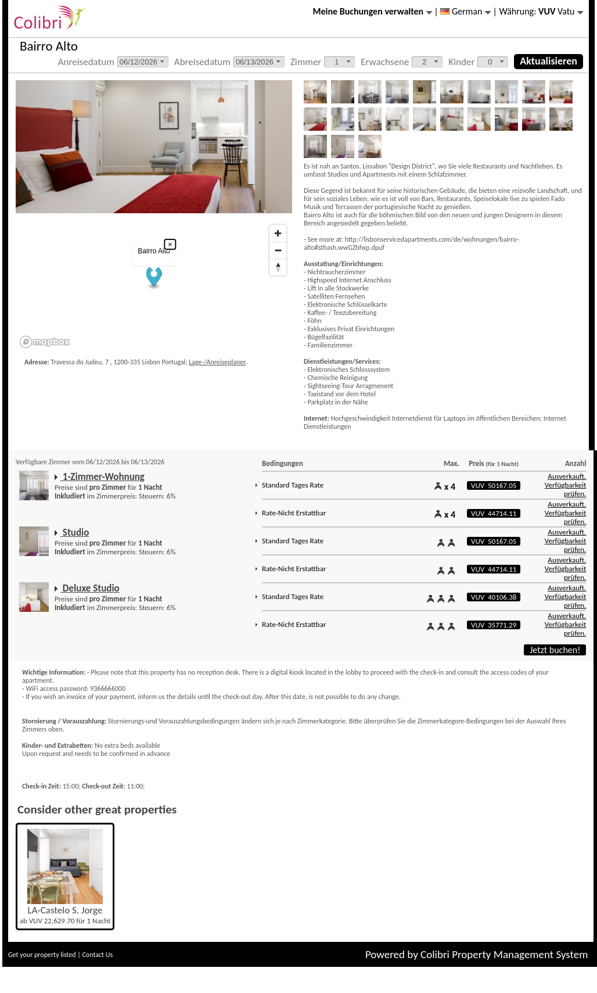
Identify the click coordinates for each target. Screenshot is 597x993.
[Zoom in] (277, 233)
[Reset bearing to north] (277, 267)
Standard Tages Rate (292, 485)
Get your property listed (42, 955)
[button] (154, 278)
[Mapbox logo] (44, 342)
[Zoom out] (277, 250)
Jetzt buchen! (555, 649)
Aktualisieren (548, 61)
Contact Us (97, 955)
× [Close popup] (170, 244)
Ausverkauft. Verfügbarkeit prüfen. (566, 485)
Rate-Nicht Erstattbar (294, 512)
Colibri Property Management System (504, 954)
